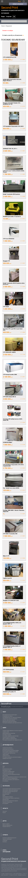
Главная (3, 25)
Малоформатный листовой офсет (10, 714)
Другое (4, 821)
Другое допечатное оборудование (10, 778)
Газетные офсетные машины (9, 720)
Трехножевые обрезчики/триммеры (10, 790)
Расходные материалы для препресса (11, 779)
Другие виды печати (8, 744)
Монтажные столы (7, 770)
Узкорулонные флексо (7, 747)
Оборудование (9, 25)
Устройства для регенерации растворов (11, 774)
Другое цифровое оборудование (10, 738)
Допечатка (5, 763)
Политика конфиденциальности (9, 837)
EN (14, 16)
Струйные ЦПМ (6, 731)
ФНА (4, 766)
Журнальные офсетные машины (9, 721)
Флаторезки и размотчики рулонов (10, 791)
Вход (19, 1)
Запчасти (5, 808)
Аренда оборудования (7, 825)
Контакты (5, 841)
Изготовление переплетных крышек (10, 800)
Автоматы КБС (6, 799)
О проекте (5, 834)
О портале (8, 16)
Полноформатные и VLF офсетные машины (12, 717)
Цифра (4, 727)
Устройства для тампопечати (9, 753)
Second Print (9, 7)
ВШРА (4, 795)
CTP (3, 767)
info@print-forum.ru (22, 875)
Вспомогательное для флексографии (11, 750)
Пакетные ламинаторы (7, 802)
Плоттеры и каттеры (7, 734)
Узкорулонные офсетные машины (10, 718)
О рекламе (5, 840)
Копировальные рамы (7, 768)
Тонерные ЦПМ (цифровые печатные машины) (12, 730)
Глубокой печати (6, 755)
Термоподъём (6, 754)
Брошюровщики (6, 794)
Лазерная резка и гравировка (9, 737)
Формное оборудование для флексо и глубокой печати (14, 776)
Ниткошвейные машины (8, 796)
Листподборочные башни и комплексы (11, 798)
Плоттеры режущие (7, 792)
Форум (3, 16)
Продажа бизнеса (6, 826)
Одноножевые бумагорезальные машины (12, 788)
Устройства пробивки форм (8, 771)
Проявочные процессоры (8, 772)
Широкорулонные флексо (8, 749)
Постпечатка (6, 785)
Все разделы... (6, 780)
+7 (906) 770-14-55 (13, 875)
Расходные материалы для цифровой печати (12, 739)
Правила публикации (7, 839)
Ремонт (4, 812)
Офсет (4, 711)
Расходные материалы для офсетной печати (12, 722)
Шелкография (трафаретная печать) (10, 751)
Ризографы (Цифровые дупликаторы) (10, 735)
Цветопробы (5, 775)
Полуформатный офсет (7, 716)
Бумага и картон (6, 823)
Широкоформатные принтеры (9, 733)
